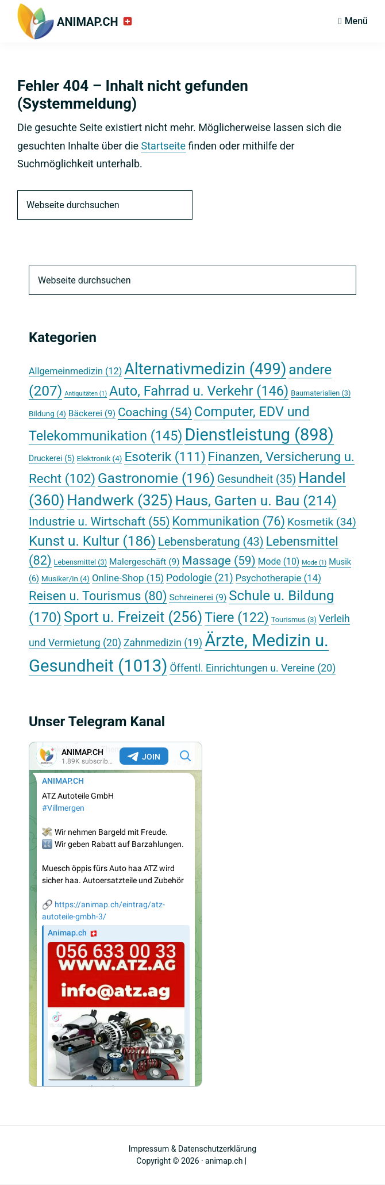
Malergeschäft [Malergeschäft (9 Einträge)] (144, 562)
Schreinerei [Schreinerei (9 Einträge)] (197, 597)
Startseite (163, 146)
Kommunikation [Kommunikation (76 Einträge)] (228, 521)
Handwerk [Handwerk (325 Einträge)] (119, 500)
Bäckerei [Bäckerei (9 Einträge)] (92, 413)
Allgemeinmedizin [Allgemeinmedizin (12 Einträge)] (75, 371)
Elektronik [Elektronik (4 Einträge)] (99, 458)
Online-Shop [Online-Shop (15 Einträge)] (128, 578)
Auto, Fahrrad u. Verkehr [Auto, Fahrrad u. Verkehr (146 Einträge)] (198, 391)
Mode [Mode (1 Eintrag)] (314, 562)
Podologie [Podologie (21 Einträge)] (199, 578)
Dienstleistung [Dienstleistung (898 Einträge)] (258, 434)
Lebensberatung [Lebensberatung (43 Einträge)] (211, 542)
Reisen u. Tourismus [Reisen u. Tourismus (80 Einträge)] (98, 596)
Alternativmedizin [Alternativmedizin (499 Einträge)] (205, 369)
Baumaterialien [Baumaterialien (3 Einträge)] (321, 393)
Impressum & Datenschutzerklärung (192, 1148)
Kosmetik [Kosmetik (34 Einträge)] (321, 521)
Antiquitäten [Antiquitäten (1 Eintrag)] (85, 393)
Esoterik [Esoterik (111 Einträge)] (164, 457)
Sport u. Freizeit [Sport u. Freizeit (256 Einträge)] (133, 617)
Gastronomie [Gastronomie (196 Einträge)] (156, 478)
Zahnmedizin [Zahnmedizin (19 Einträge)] (163, 643)
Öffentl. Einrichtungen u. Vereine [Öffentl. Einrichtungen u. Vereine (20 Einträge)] (253, 668)
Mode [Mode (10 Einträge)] (278, 561)
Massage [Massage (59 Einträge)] (219, 560)
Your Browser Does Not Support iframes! (115, 914)
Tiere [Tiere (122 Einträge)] (237, 618)
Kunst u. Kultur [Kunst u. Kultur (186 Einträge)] (92, 541)
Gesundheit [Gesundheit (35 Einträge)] (256, 479)
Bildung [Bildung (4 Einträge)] (47, 413)
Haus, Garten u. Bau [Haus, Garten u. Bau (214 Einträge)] (256, 500)
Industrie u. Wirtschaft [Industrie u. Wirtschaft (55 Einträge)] (99, 521)
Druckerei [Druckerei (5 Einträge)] (52, 458)
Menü (356, 21)
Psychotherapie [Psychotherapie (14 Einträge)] (278, 578)
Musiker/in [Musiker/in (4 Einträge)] (65, 578)
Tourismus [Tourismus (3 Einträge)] (294, 619)
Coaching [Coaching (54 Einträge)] (155, 412)
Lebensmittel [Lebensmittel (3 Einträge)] (80, 562)
